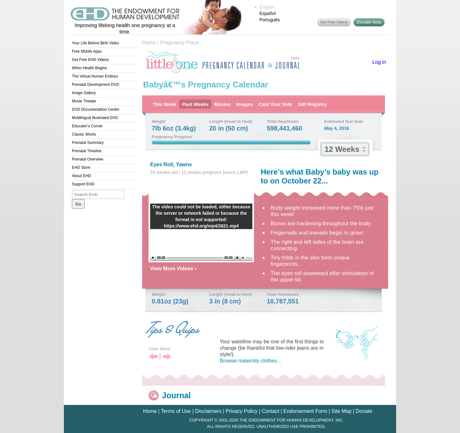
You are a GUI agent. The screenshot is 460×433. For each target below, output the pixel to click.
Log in (379, 62)
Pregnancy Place (179, 42)
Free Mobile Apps (87, 51)
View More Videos (173, 268)
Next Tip (167, 357)
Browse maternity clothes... (250, 360)
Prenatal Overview (87, 159)
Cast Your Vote (275, 104)
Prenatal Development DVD (95, 84)
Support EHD (83, 184)
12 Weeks (342, 149)
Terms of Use (176, 411)
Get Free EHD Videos (90, 59)
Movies (222, 104)
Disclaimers (208, 411)
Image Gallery (84, 93)
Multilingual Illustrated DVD (95, 118)
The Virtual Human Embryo (95, 76)
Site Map (341, 411)
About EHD (81, 176)
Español (267, 13)
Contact (270, 411)
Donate (364, 411)
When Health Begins (89, 68)
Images (244, 104)
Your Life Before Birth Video (95, 43)
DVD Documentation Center (95, 109)
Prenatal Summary (87, 142)
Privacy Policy (241, 411)
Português (269, 19)
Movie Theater (84, 101)
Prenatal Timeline (87, 151)
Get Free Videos (334, 22)
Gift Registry (312, 104)
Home (149, 42)
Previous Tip (153, 357)
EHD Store (81, 167)
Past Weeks (195, 104)
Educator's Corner (87, 126)
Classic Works (84, 134)
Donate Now (368, 22)
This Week (164, 104)
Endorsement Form (305, 411)
